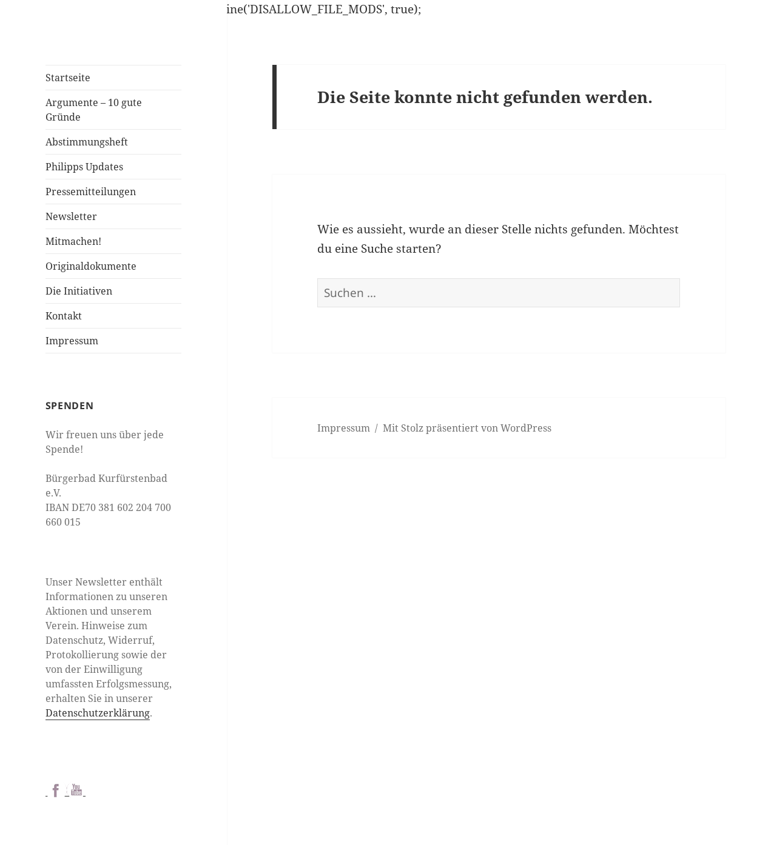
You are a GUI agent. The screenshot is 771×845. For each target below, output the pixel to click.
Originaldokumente (90, 266)
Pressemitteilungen (90, 191)
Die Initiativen (78, 291)
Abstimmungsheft (86, 142)
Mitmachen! (73, 241)
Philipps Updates (84, 166)
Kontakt (63, 315)
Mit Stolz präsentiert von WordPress (467, 428)
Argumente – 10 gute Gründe (93, 110)
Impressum (71, 340)
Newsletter (71, 216)
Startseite (67, 77)
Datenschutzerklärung (97, 713)
